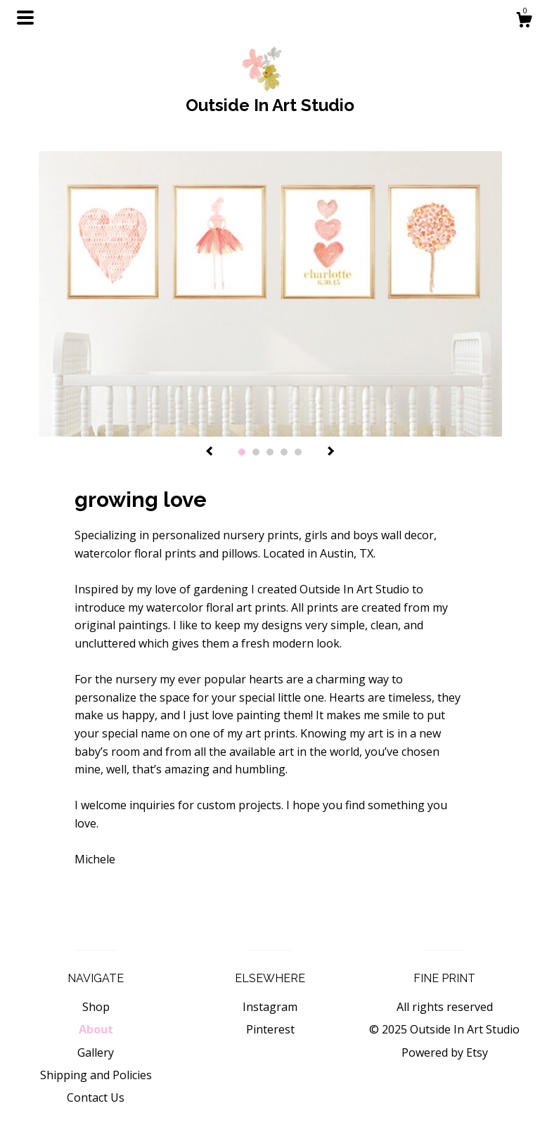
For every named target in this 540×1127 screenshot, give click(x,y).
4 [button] (284, 452)
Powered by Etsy (444, 1052)
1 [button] (241, 452)
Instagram (270, 1007)
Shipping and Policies (96, 1075)
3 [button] (270, 452)
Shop (96, 1007)
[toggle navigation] (25, 18)
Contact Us (95, 1097)
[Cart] (524, 21)
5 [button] (298, 452)
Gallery (95, 1052)
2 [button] (255, 452)
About (96, 1029)
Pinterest (270, 1029)
